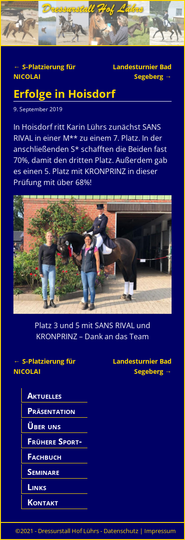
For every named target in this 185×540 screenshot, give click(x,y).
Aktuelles (44, 395)
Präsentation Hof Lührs (51, 416)
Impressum (160, 531)
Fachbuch (44, 456)
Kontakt (42, 502)
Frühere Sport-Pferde (54, 446)
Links (36, 486)
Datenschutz (121, 531)
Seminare (43, 471)
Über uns (44, 426)
